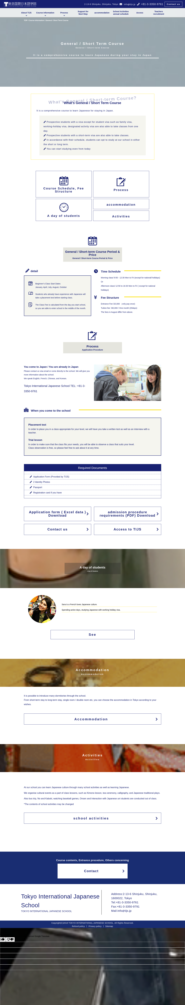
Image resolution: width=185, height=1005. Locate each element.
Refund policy (78, 926)
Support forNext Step (83, 12)
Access (139, 13)
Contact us (173, 4)
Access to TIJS (136, 529)
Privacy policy (95, 926)
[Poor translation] (10, 939)
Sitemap (109, 926)
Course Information (36, 20)
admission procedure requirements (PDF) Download (128, 513)
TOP (25, 20)
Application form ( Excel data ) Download (58, 513)
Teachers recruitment (158, 12)
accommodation (101, 13)
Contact (104, 871)
